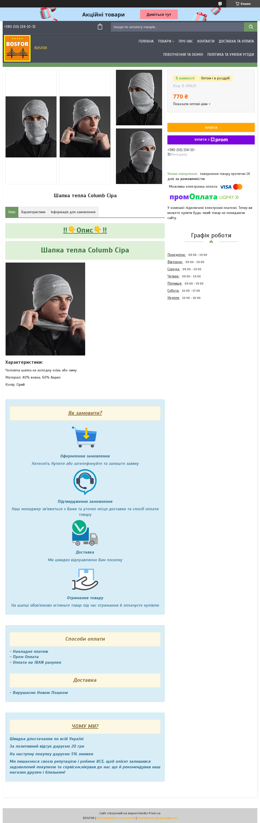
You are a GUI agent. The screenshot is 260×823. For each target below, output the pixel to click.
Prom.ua (155, 813)
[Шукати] (250, 27)
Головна (146, 41)
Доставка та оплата (236, 41)
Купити (211, 128)
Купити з (211, 140)
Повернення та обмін (183, 54)
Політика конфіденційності (157, 818)
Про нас (186, 41)
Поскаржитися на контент (116, 818)
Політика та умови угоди (230, 54)
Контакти (205, 41)
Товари (164, 41)
